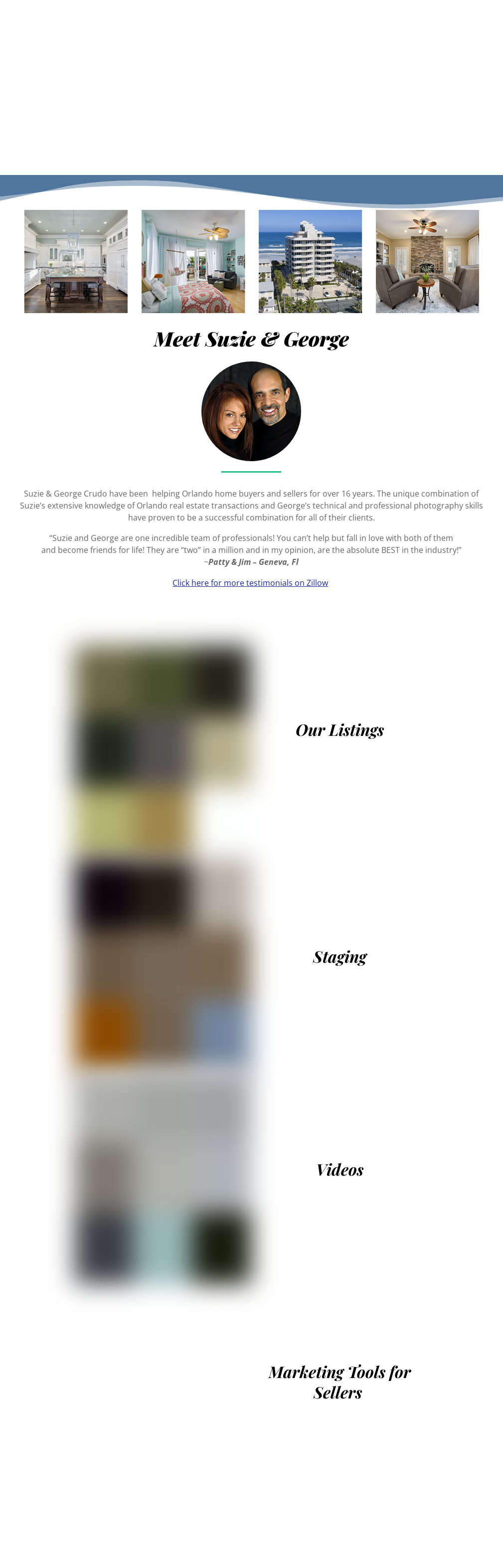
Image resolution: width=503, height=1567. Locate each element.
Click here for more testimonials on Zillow (250, 582)
